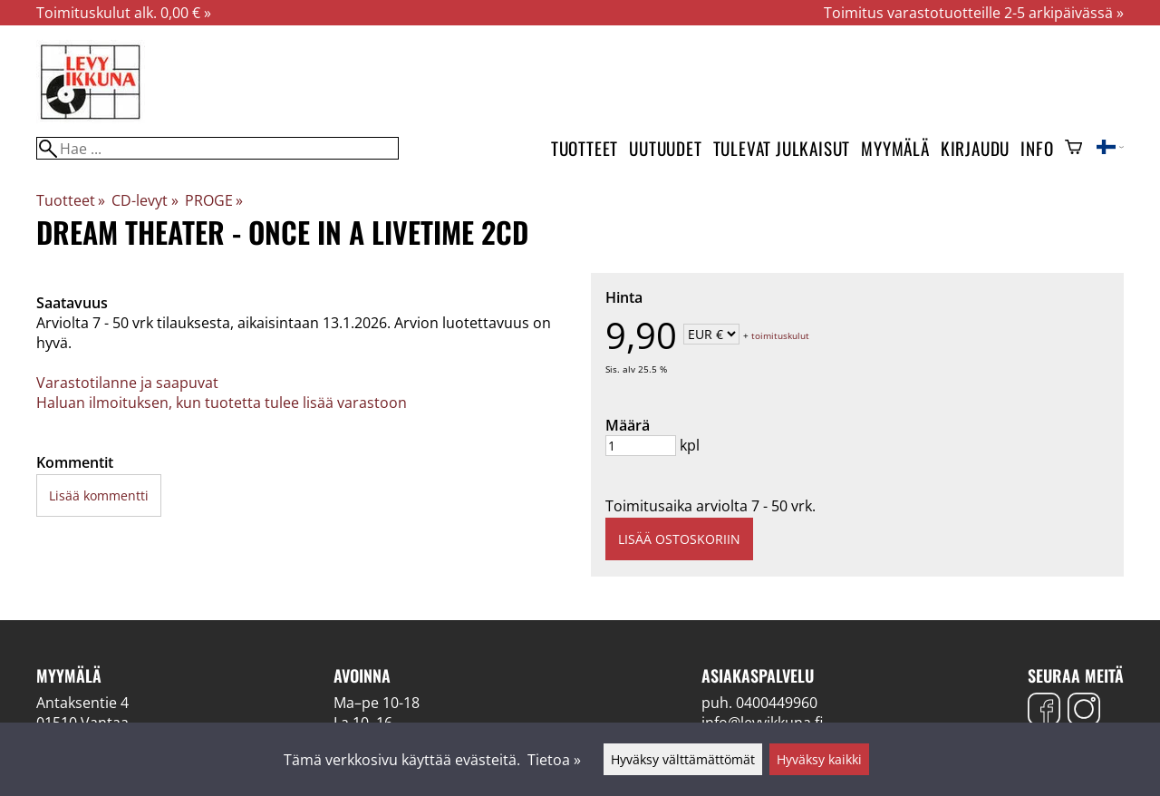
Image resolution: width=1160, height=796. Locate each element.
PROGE (214, 200)
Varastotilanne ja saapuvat (127, 383)
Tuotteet (584, 148)
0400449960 (776, 703)
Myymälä (895, 148)
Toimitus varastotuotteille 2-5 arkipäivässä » (974, 13)
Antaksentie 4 (82, 703)
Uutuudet (665, 148)
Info (1036, 148)
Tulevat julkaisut (782, 148)
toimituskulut (780, 335)
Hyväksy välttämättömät (683, 759)
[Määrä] (640, 445)
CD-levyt (144, 200)
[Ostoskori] (1073, 149)
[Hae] (217, 148)
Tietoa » (554, 760)
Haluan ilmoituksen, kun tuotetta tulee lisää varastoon (221, 403)
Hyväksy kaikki (819, 759)
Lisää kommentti (99, 495)
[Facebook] (1044, 711)
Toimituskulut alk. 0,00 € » (123, 13)
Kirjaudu (975, 148)
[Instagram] (1084, 711)
